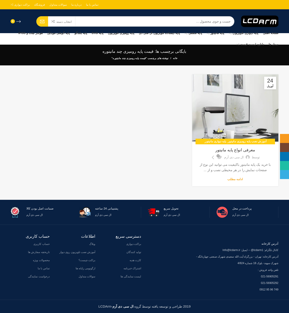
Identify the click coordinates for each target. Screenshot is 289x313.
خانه (175, 58)
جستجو (42, 21)
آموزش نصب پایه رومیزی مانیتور (247, 141)
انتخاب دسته (64, 21)
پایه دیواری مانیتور (215, 141)
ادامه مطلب (235, 179)
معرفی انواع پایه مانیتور (235, 150)
